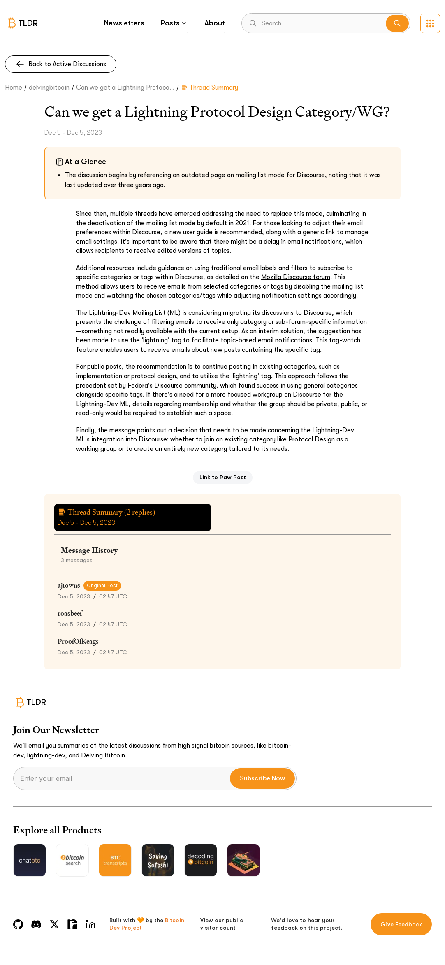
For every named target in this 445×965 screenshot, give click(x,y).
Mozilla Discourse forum (295, 277)
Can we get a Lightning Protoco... (125, 87)
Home (13, 87)
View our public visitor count (221, 924)
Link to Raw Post (222, 477)
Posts (174, 23)
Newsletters (124, 23)
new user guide (191, 232)
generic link (319, 232)
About (214, 23)
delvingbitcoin (49, 87)
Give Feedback (401, 924)
